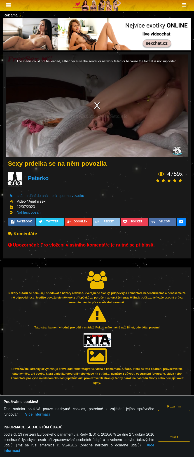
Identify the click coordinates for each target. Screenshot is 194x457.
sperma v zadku (71, 196)
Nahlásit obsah (28, 212)
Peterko (38, 178)
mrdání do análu (37, 196)
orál (54, 196)
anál (19, 196)
